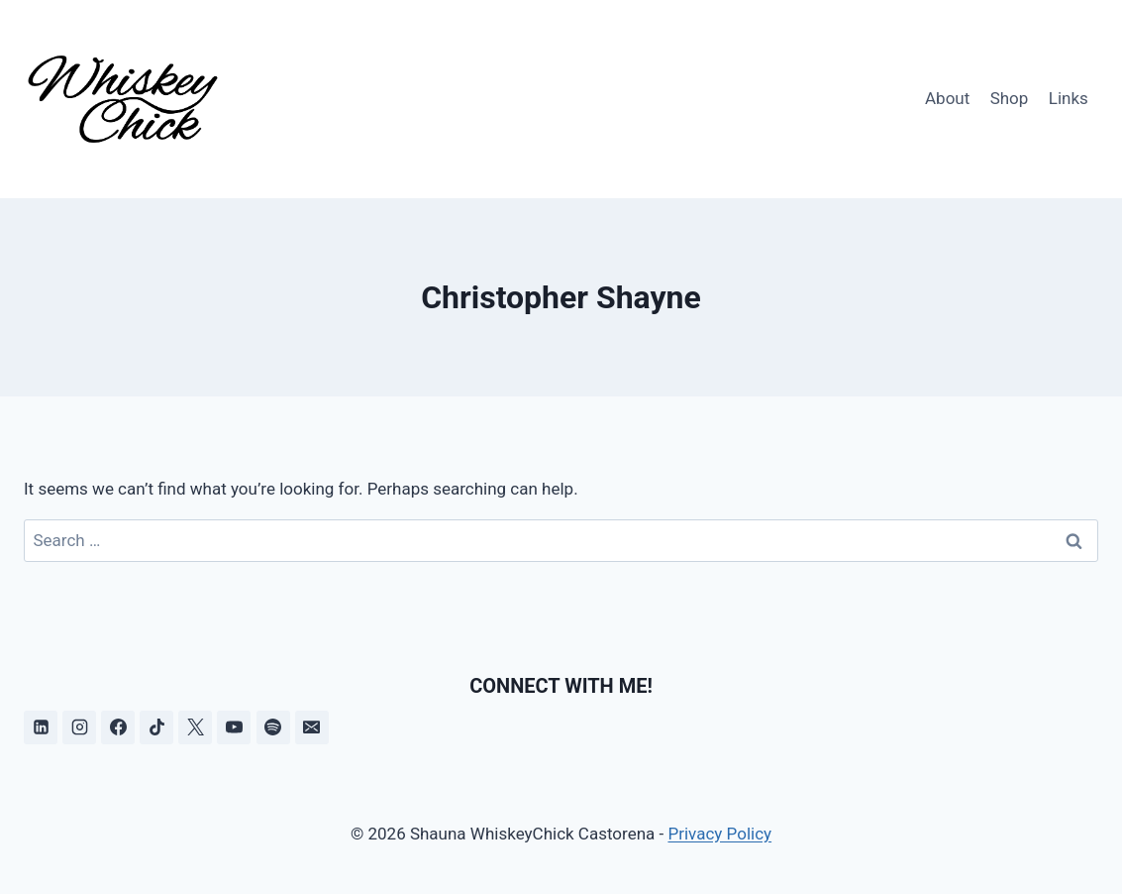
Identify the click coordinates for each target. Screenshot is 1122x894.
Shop (1009, 98)
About (947, 98)
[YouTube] (234, 727)
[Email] (312, 727)
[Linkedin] (40, 727)
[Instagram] (79, 727)
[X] (195, 727)
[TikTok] (156, 727)
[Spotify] (273, 727)
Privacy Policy (719, 833)
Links (1068, 98)
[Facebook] (118, 727)
